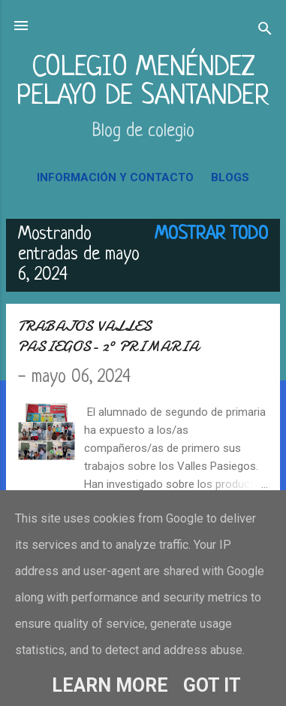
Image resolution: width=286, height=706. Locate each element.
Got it (212, 685)
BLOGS (230, 177)
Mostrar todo (211, 234)
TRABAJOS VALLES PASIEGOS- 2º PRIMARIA (108, 336)
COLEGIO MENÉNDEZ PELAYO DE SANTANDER (143, 82)
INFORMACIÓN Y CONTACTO (115, 177)
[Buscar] (265, 30)
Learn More (110, 685)
